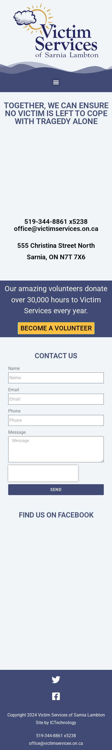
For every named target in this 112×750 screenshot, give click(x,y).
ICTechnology (63, 722)
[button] (56, 82)
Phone (14, 411)
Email (13, 389)
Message (17, 432)
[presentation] (43, 473)
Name (14, 368)
